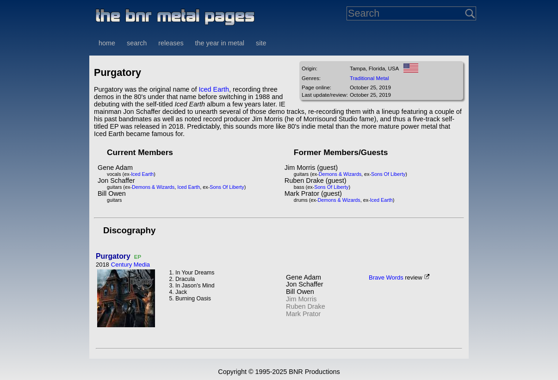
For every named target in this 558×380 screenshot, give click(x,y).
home (107, 43)
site (261, 43)
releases (170, 43)
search (137, 43)
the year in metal (219, 43)
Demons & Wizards (153, 187)
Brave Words (386, 277)
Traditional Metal (369, 78)
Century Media (130, 264)
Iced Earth (213, 89)
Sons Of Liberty (227, 187)
